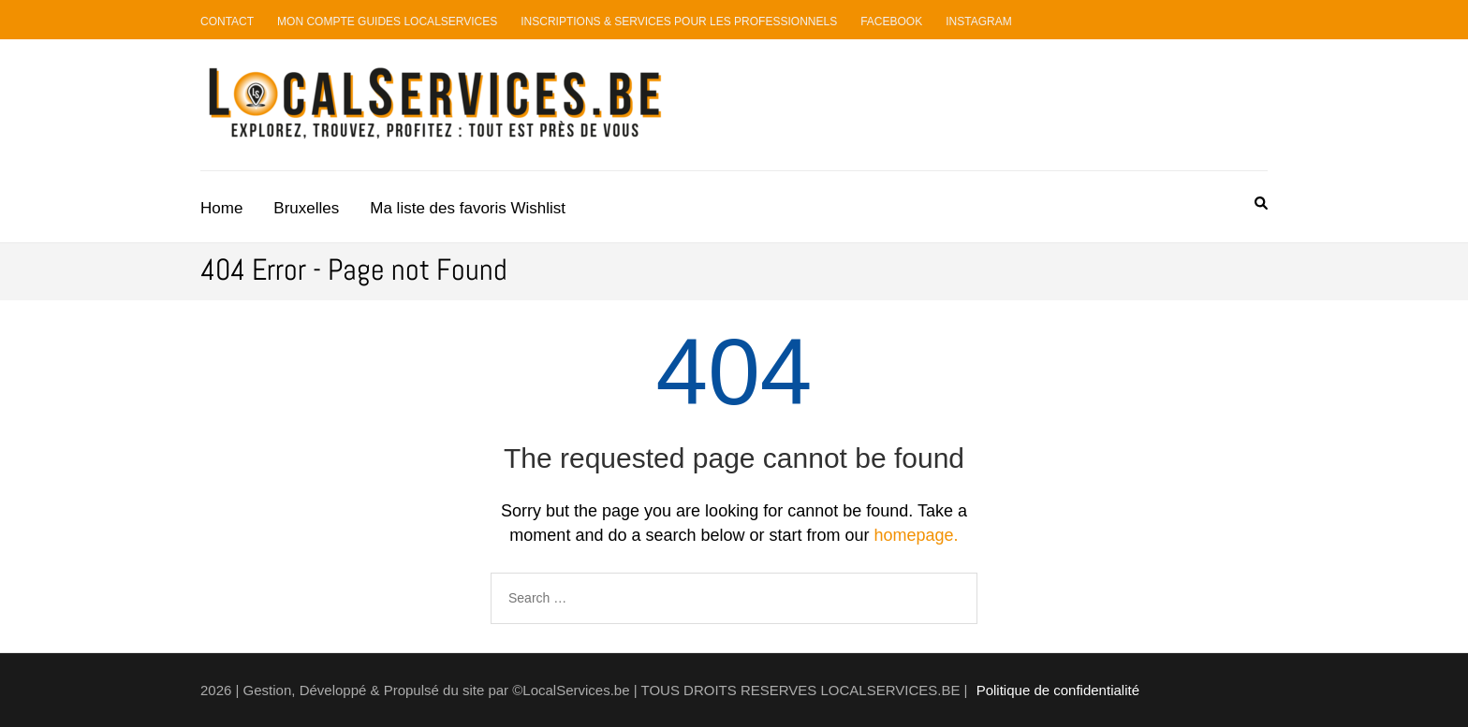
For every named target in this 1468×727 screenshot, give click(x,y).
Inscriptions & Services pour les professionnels (679, 21)
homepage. (916, 535)
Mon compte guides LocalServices (387, 21)
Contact (227, 21)
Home (221, 208)
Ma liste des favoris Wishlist (467, 208)
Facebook (891, 21)
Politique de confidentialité (1057, 690)
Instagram (978, 21)
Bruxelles (306, 208)
